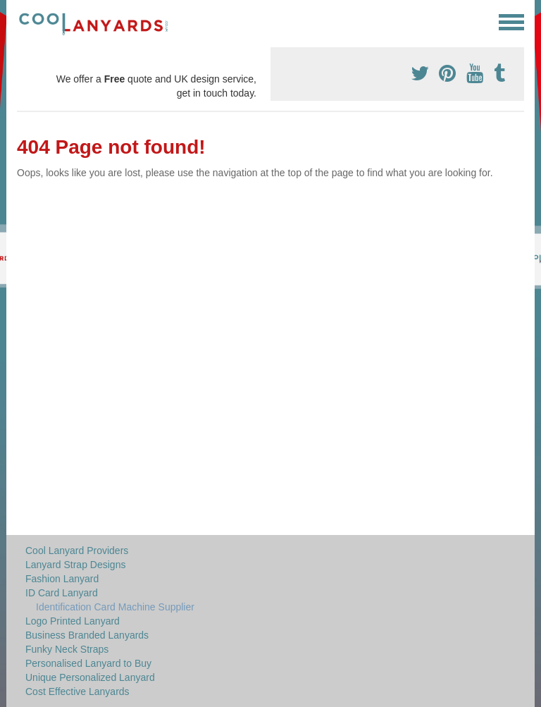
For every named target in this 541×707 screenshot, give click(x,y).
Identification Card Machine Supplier (115, 607)
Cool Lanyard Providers (76, 550)
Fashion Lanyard (62, 578)
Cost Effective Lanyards (77, 691)
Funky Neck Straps (66, 649)
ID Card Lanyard (61, 592)
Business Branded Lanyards (87, 635)
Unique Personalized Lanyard (90, 677)
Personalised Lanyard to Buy (88, 663)
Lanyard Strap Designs (75, 564)
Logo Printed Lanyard (72, 621)
